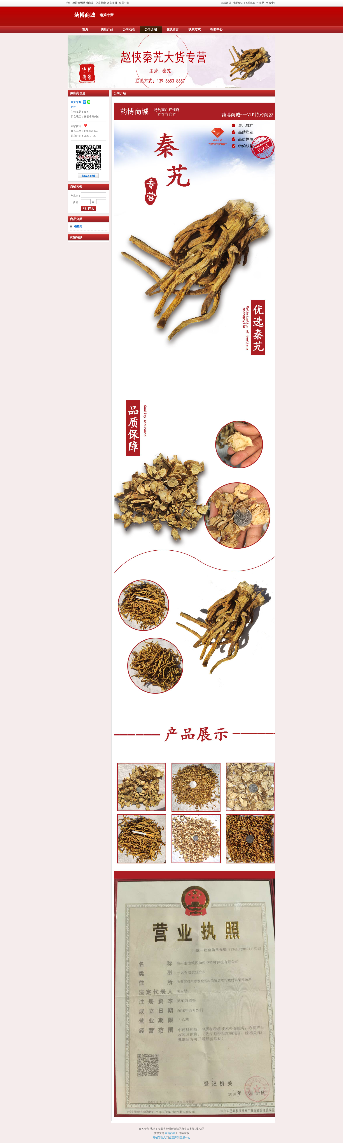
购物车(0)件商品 (254, 2)
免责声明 (174, 1137)
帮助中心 (216, 29)
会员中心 (124, 2)
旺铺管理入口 (160, 1137)
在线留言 (172, 29)
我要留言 (238, 2)
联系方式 (194, 29)
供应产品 (107, 29)
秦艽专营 (76, 102)
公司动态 (129, 29)
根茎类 (78, 226)
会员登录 (100, 2)
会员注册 (112, 2)
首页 (85, 29)
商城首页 (226, 2)
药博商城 (84, 15)
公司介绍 (151, 29)
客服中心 (271, 2)
